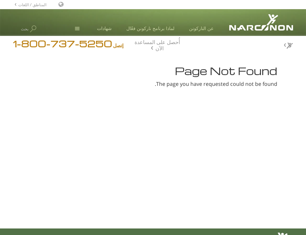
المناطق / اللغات (32, 4)
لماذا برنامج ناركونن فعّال (150, 28)
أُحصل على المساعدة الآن (157, 44)
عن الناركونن (201, 28)
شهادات (104, 28)
